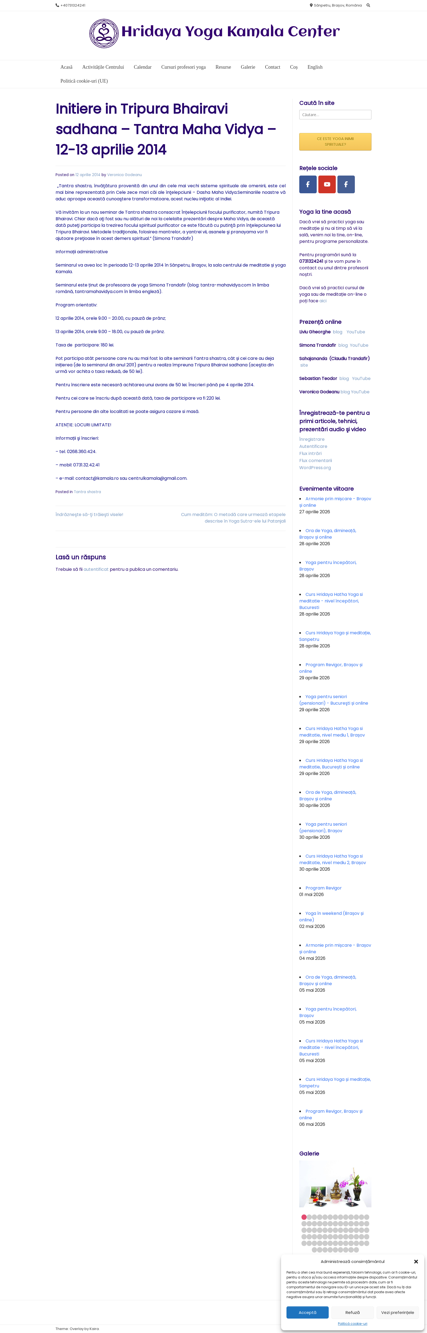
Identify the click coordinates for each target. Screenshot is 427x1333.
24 (356, 1223)
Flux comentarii (315, 460)
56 (319, 1243)
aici (323, 301)
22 (345, 1223)
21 (340, 1223)
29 (314, 1230)
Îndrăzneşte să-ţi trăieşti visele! (89, 514)
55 (314, 1243)
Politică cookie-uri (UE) (84, 81)
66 (314, 1249)
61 (345, 1243)
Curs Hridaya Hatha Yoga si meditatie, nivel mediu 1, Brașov (332, 731)
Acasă (66, 67)
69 (330, 1249)
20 (335, 1223)
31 (325, 1230)
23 (350, 1223)
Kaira (94, 1328)
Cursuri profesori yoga (183, 67)
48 (345, 1236)
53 (304, 1243)
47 (340, 1236)
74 (356, 1249)
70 (335, 1249)
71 (340, 1249)
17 (319, 1223)
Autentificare (313, 446)
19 (330, 1223)
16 (314, 1223)
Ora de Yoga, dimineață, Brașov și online (327, 533)
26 (366, 1223)
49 (350, 1236)
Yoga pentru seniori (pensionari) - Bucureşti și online (333, 699)
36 (350, 1230)
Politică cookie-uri (352, 1323)
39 (366, 1230)
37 (356, 1230)
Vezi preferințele (397, 1312)
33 (335, 1230)
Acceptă (307, 1312)
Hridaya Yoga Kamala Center (230, 32)
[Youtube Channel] (327, 185)
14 (304, 1223)
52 (366, 1236)
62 (350, 1243)
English (314, 67)
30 (319, 1230)
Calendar (142, 67)
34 (340, 1230)
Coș (294, 67)
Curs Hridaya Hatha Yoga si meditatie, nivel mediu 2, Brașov (332, 859)
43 (319, 1236)
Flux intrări (310, 453)
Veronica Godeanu (124, 174)
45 (330, 1236)
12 (361, 1217)
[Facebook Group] (346, 185)
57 (325, 1243)
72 (345, 1249)
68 (325, 1249)
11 (356, 1217)
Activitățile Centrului (103, 67)
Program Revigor (324, 888)
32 (330, 1230)
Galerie (248, 67)
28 (309, 1230)
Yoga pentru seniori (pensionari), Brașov (323, 827)
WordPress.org (315, 468)
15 (309, 1223)
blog (337, 332)
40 (304, 1236)
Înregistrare (312, 439)
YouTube (356, 332)
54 (309, 1243)
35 (345, 1230)
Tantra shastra (87, 491)
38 (361, 1230)
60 (340, 1243)
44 (325, 1236)
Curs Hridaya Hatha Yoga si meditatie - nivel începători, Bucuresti (331, 601)
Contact (272, 67)
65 (366, 1243)
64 (361, 1243)
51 (361, 1236)
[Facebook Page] (308, 185)
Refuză (353, 1312)
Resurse (223, 67)
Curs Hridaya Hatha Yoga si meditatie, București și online (331, 763)
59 (335, 1243)
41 (309, 1236)
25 (361, 1223)
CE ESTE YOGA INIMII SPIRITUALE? (335, 141)
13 (366, 1217)
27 (304, 1230)
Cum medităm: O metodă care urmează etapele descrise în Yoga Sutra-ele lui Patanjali (233, 517)
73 (350, 1249)
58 (330, 1243)
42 (314, 1236)
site (304, 365)
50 (356, 1236)
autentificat (96, 569)
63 (356, 1243)
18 (325, 1223)
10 (350, 1217)
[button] (416, 1261)
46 (335, 1236)
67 (319, 1249)
